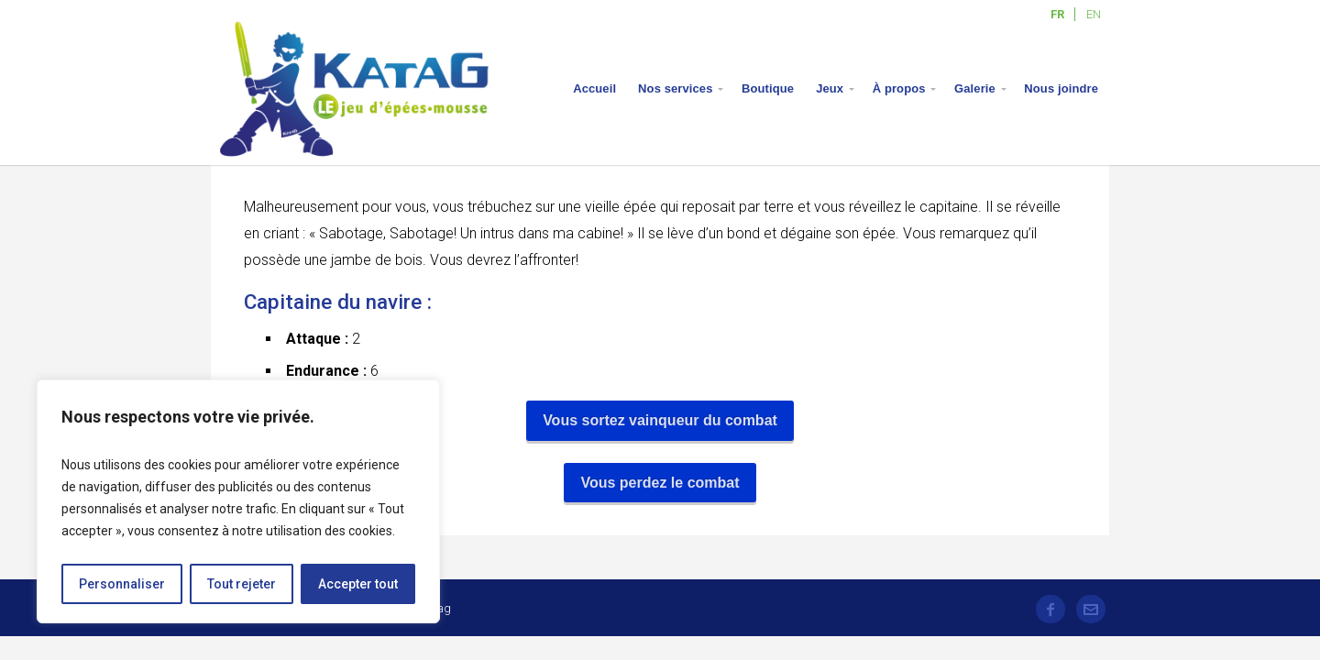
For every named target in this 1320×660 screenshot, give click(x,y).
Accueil (594, 88)
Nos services (675, 88)
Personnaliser (122, 584)
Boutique (768, 88)
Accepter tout (358, 584)
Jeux (829, 88)
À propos (899, 88)
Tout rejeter (241, 584)
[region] (238, 501)
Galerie (975, 88)
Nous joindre (1061, 88)
